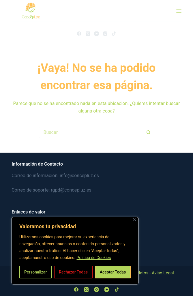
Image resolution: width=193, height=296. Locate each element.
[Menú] (178, 11)
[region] (75, 250)
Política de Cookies (93, 257)
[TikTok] (114, 33)
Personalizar (35, 272)
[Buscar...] (91, 132)
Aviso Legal (163, 273)
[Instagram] (105, 33)
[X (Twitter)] (88, 33)
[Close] (134, 219)
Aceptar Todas (113, 272)
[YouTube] (96, 33)
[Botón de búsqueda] (148, 132)
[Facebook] (79, 33)
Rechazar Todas (73, 272)
